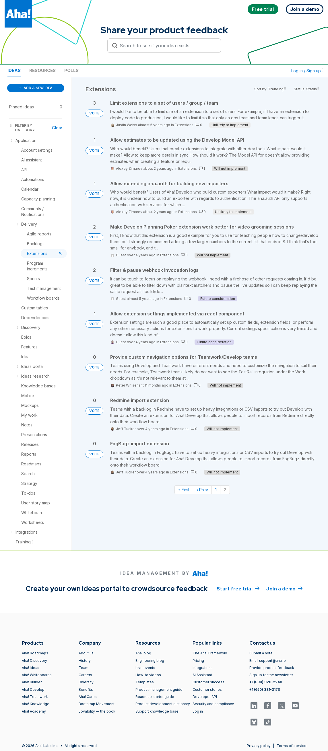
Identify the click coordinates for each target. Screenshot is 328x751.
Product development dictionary (162, 704)
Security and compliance (213, 704)
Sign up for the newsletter (271, 675)
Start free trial (238, 588)
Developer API (205, 697)
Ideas (14, 70)
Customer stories (207, 689)
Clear (57, 127)
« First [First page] (183, 489)
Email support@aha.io (267, 660)
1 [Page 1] (216, 489)
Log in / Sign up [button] (307, 70)
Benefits (86, 689)
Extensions (184, 125)
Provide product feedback (271, 668)
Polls (71, 70)
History (85, 660)
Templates (144, 682)
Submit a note (261, 653)
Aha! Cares (88, 697)
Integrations (203, 668)
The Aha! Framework (210, 653)
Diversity (86, 682)
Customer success (208, 682)
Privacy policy (259, 746)
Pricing (198, 660)
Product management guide (159, 689)
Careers (85, 675)
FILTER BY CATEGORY (22, 127)
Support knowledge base (156, 711)
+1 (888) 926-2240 (265, 682)
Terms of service (291, 746)
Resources (42, 70)
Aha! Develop (33, 689)
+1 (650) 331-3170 (264, 689)
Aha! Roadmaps (35, 653)
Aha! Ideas (30, 668)
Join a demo (284, 588)
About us (86, 653)
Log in (198, 711)
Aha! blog (143, 653)
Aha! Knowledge (35, 704)
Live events (145, 668)
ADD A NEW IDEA (36, 88)
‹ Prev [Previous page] (202, 489)
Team (83, 668)
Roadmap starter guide (154, 697)
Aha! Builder (32, 682)
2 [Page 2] (225, 489)
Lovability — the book (97, 711)
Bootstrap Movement (96, 704)
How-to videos (148, 675)
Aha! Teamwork (35, 697)
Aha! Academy (34, 711)
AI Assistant (202, 675)
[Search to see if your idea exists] (166, 45)
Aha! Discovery (34, 660)
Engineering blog (149, 660)
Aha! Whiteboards (37, 675)
